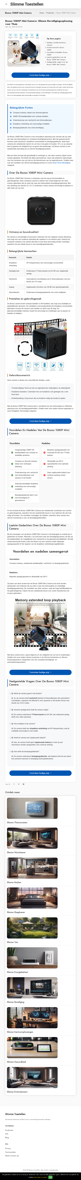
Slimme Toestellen (15, 1114)
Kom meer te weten (40, 1177)
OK (50, 1177)
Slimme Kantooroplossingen (20, 1031)
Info (6, 1134)
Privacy (8, 1148)
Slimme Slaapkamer (16, 912)
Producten (50, 13)
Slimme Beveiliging (15, 1002)
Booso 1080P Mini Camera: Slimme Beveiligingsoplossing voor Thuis (38, 22)
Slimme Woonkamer (16, 852)
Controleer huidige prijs (40, 75)
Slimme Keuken (14, 882)
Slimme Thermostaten (17, 822)
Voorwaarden (10, 1152)
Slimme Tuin (12, 942)
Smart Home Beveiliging (61, 163)
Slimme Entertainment (17, 1091)
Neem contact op (12, 1156)
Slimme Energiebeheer (17, 972)
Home (41, 13)
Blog (7, 1137)
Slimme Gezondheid (16, 1061)
